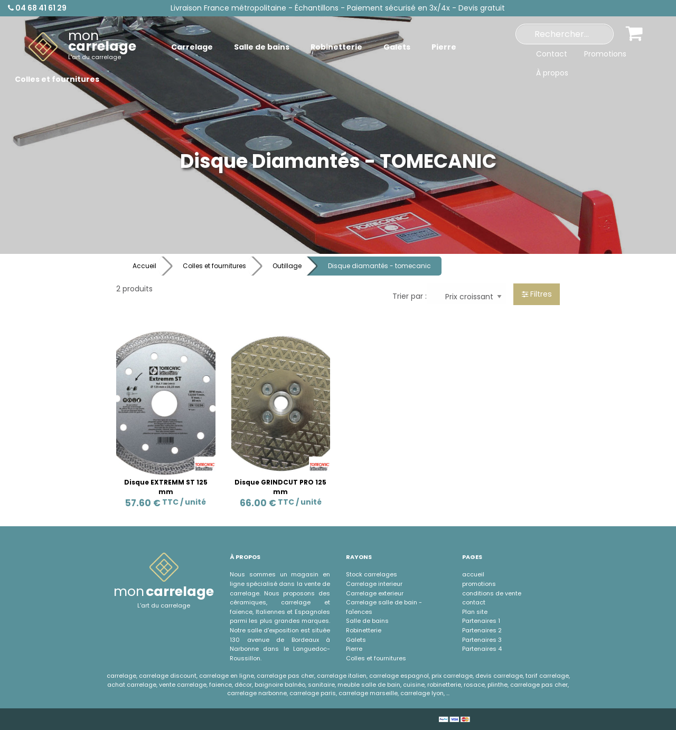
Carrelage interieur (374, 584)
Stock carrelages (371, 574)
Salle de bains (367, 621)
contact (473, 602)
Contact (551, 54)
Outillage (287, 265)
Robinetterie (363, 630)
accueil (473, 574)
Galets (356, 640)
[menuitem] (82, 47)
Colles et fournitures (214, 265)
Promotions (605, 54)
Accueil (144, 265)
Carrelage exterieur (374, 593)
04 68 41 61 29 (37, 8)
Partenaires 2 (482, 630)
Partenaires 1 (481, 621)
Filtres (537, 294)
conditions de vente (491, 593)
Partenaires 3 (482, 640)
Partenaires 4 (482, 648)
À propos (552, 73)
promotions (479, 584)
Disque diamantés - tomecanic (379, 265)
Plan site (474, 612)
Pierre (354, 648)
